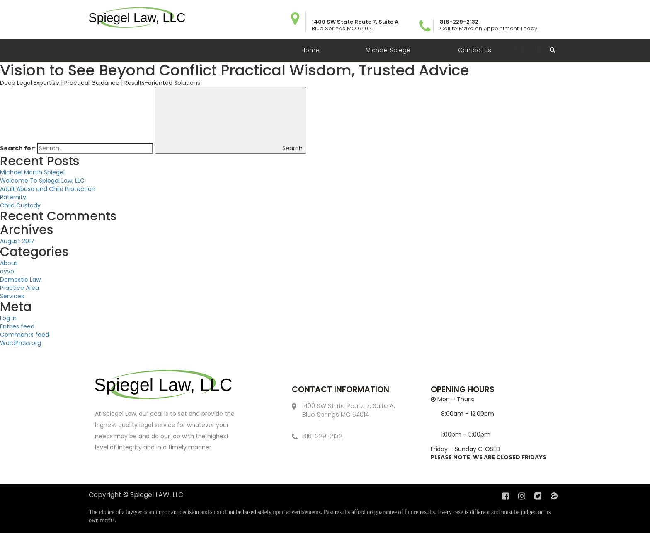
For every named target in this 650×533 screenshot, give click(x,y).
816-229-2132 (322, 436)
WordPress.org (20, 343)
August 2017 (17, 241)
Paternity (13, 197)
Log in (8, 318)
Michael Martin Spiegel (32, 172)
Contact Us (474, 50)
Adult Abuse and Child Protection (47, 189)
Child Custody (20, 205)
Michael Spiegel (389, 50)
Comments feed (24, 334)
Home (310, 50)
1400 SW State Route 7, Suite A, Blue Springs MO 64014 (348, 410)
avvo (7, 271)
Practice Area (19, 288)
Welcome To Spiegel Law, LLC (42, 180)
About (8, 263)
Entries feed (17, 326)
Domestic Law (20, 279)
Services (12, 296)
